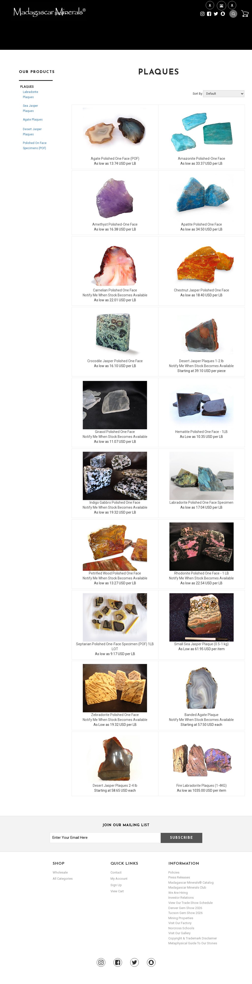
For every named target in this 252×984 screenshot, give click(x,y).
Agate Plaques (33, 119)
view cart (117, 891)
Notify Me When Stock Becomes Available (115, 295)
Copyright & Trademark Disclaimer (192, 938)
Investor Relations (181, 897)
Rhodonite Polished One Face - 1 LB (201, 573)
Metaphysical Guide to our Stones (192, 943)
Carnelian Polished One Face (115, 290)
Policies (173, 872)
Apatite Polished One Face (201, 224)
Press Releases (179, 877)
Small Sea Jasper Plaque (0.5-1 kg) (201, 644)
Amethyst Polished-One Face (115, 224)
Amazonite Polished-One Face (201, 159)
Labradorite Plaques (30, 94)
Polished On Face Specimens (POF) (35, 145)
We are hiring (178, 893)
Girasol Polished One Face (115, 432)
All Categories (63, 878)
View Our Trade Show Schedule (190, 903)
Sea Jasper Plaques (30, 108)
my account (118, 878)
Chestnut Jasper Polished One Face (201, 290)
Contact (221, 11)
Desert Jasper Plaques (32, 131)
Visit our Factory (179, 923)
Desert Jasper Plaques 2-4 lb (115, 785)
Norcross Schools (181, 928)
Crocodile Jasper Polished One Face (115, 361)
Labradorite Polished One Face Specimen (201, 502)
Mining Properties (180, 918)
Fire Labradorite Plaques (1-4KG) (201, 785)
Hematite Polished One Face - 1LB (201, 432)
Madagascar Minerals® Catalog (191, 882)
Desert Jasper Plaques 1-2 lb (201, 361)
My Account (232, 21)
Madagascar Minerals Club (187, 887)
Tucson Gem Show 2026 (185, 913)
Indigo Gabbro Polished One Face (115, 502)
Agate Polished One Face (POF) (115, 159)
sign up (116, 885)
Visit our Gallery (179, 933)
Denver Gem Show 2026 (185, 908)
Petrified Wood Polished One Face (115, 573)
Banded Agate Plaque (202, 715)
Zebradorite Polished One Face (115, 715)
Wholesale (60, 872)
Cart (245, 13)
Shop (61, 14)
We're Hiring (210, 21)
